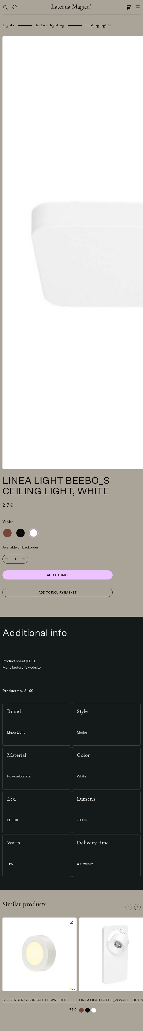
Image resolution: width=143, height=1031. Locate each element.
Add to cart (57, 575)
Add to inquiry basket (58, 592)
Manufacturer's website (21, 667)
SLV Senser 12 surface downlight (34, 1000)
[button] (137, 907)
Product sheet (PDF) (18, 661)
